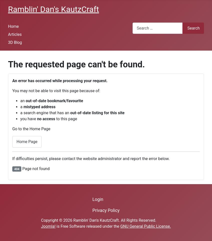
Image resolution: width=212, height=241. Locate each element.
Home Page (27, 141)
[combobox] (158, 28)
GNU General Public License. (145, 226)
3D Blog (15, 42)
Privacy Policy (106, 210)
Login (97, 199)
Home (13, 26)
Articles (15, 34)
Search (193, 28)
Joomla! (48, 226)
